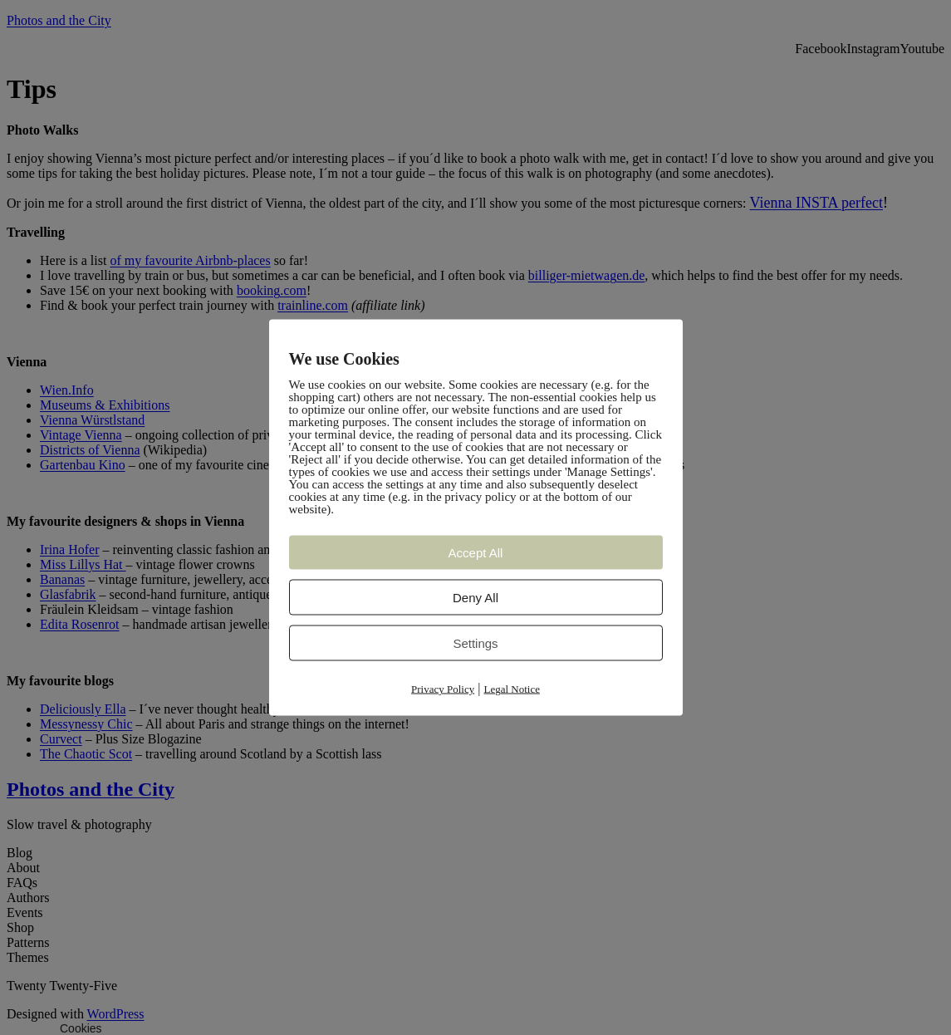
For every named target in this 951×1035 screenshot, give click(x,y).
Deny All (475, 598)
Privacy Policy (442, 689)
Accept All (476, 553)
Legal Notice (511, 689)
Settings (475, 643)
